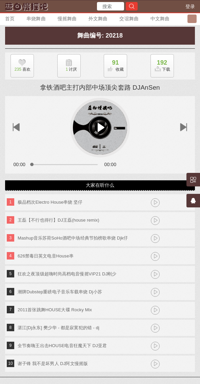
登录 (190, 6)
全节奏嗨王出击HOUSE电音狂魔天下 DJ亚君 (62, 345)
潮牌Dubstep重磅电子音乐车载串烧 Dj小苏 (60, 291)
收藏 (114, 64)
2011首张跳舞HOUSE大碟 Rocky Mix (55, 309)
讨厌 (67, 69)
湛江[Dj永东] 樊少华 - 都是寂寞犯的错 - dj (58, 327)
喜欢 (21, 69)
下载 (161, 64)
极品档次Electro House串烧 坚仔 (50, 202)
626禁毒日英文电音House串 (46, 255)
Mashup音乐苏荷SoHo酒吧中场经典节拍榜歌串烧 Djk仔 (73, 238)
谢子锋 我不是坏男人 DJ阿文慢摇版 (53, 363)
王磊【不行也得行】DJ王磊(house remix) (58, 220)
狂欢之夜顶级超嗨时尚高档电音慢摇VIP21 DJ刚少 (67, 273)
